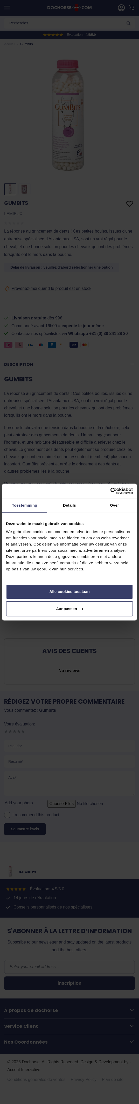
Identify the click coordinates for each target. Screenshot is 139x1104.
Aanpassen (69, 608)
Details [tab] (69, 505)
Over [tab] (114, 505)
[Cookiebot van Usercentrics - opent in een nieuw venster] (110, 490)
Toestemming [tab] (24, 505)
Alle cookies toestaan (69, 591)
